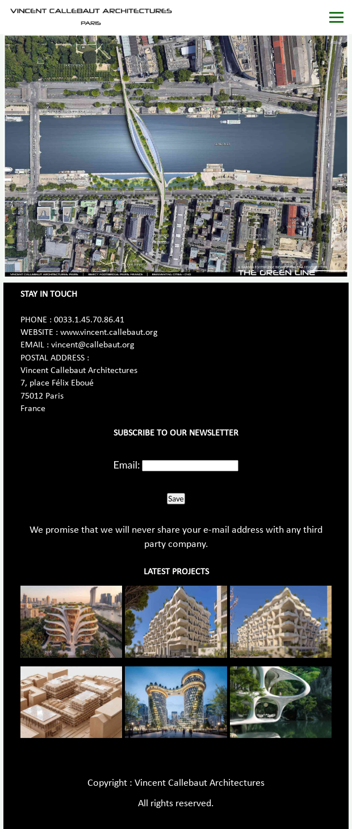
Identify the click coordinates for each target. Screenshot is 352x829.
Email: (127, 464)
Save (175, 498)
